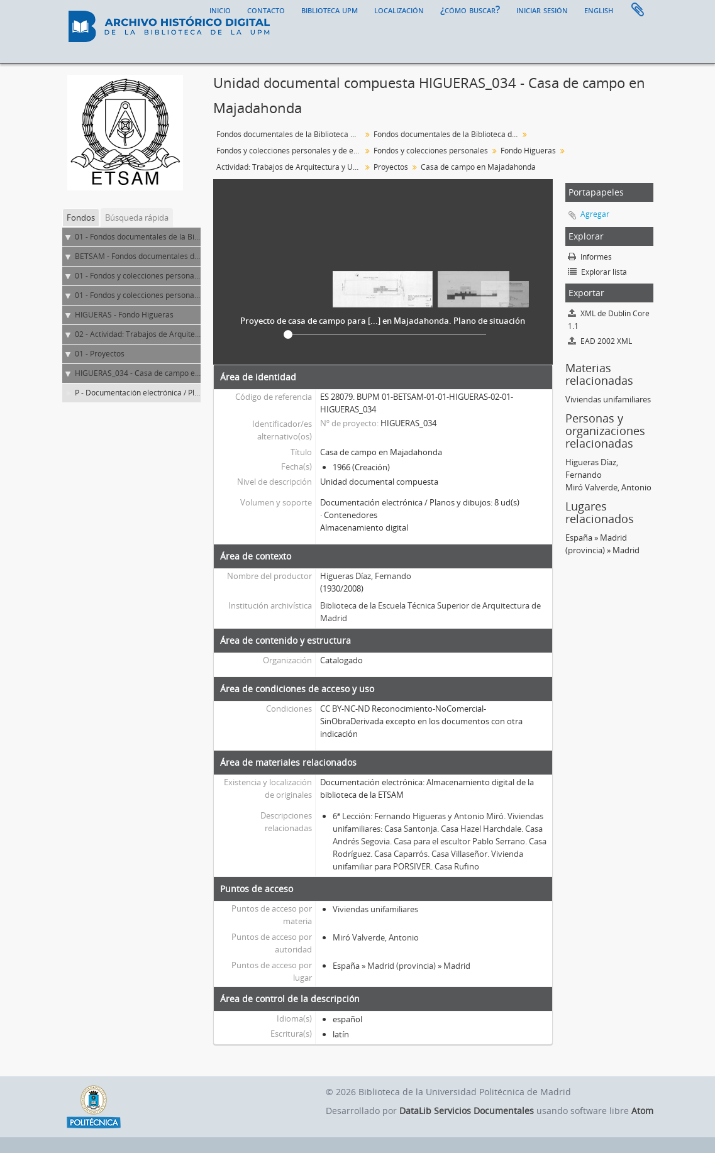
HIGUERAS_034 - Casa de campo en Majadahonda (162, 373)
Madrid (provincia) (401, 965)
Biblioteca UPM (329, 9)
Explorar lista (597, 272)
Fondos (81, 217)
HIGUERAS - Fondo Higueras (124, 314)
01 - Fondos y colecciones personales (139, 295)
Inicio (220, 9)
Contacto (266, 9)
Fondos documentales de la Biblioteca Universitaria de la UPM (290, 134)
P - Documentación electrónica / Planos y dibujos (159, 392)
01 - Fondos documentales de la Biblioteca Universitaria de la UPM (191, 236)
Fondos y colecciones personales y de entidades (290, 150)
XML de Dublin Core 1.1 (609, 319)
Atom (642, 1111)
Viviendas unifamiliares (375, 909)
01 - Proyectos (100, 353)
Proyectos (391, 167)
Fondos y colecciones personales (431, 150)
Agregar (594, 214)
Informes (590, 256)
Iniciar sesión (542, 9)
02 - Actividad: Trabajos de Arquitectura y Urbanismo (167, 334)
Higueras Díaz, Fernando (365, 576)
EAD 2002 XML (600, 341)
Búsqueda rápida (137, 217)
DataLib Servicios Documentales (466, 1111)
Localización (399, 9)
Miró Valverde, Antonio (376, 937)
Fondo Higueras (528, 150)
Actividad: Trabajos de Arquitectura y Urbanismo (290, 167)
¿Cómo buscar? (470, 9)
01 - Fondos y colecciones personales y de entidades (166, 275)
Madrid (456, 965)
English (598, 9)
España (346, 965)
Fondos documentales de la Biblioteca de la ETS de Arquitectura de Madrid (447, 134)
